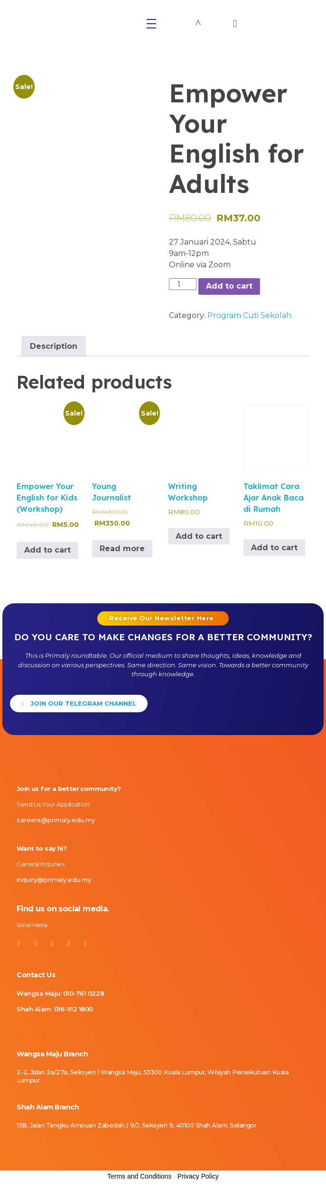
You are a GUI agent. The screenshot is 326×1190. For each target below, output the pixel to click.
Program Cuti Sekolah (249, 315)
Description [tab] (53, 346)
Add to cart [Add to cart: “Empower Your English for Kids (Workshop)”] (47, 549)
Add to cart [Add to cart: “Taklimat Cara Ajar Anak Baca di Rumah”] (274, 547)
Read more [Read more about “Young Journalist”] (122, 548)
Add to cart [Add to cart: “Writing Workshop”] (199, 536)
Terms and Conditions (139, 1177)
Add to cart (229, 286)
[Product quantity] (182, 284)
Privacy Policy (198, 1177)
